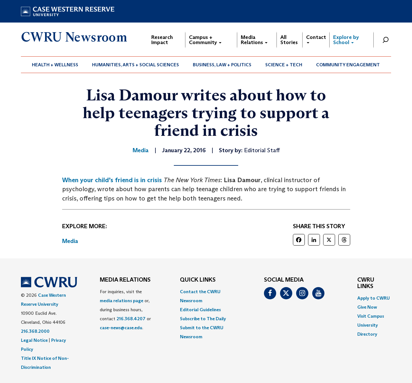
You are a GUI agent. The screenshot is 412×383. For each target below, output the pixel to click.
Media (70, 241)
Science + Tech (283, 65)
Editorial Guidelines (200, 310)
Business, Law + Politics (222, 65)
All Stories (289, 39)
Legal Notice (34, 340)
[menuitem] (55, 65)
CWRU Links (365, 283)
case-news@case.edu (121, 328)
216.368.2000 (35, 331)
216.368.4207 (131, 319)
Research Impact (162, 39)
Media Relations (254, 39)
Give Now (367, 307)
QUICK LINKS (198, 280)
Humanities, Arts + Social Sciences (135, 65)
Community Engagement (348, 65)
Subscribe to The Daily (203, 319)
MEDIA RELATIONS (125, 280)
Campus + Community (205, 39)
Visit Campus (370, 316)
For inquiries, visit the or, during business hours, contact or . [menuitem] (125, 310)
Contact (316, 38)
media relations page (121, 301)
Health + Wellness (55, 65)
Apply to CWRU (373, 298)
